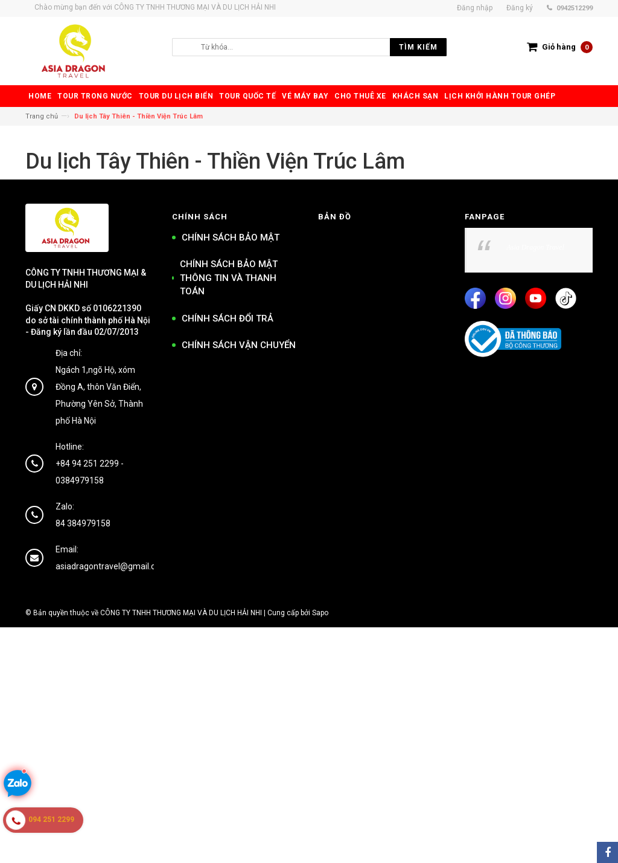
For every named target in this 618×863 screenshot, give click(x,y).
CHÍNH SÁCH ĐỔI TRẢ (227, 318)
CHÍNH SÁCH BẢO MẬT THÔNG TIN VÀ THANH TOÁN (229, 278)
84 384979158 (83, 523)
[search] (321, 47)
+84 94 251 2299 (87, 463)
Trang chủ (41, 116)
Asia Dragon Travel (535, 247)
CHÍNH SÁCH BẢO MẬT (230, 237)
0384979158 (80, 480)
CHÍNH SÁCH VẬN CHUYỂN (239, 345)
